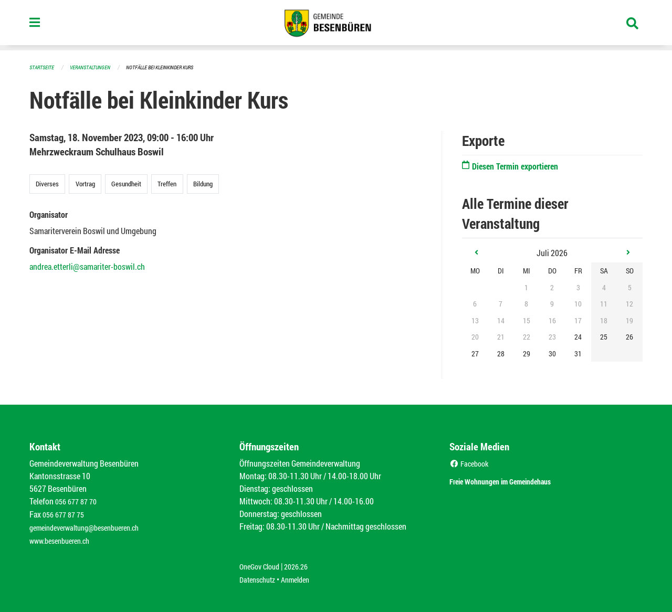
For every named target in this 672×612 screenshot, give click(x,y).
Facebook (471, 462)
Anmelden (302, 576)
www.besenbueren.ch (64, 538)
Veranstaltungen (94, 67)
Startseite (43, 67)
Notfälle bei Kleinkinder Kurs (170, 67)
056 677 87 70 (78, 500)
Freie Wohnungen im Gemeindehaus (519, 479)
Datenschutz (259, 576)
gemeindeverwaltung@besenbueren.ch (92, 525)
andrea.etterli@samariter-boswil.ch (87, 265)
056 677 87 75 (66, 513)
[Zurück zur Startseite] (336, 25)
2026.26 (303, 563)
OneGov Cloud (262, 563)
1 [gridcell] (526, 287)
